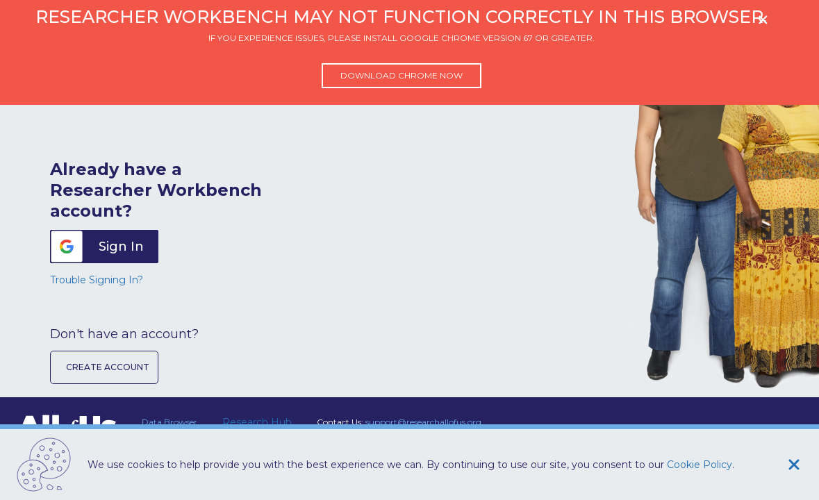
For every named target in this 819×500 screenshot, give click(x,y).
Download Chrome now (401, 75)
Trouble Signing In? (96, 280)
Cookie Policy (699, 464)
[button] (104, 246)
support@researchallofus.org (423, 422)
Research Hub (257, 422)
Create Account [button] (107, 367)
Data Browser (169, 422)
